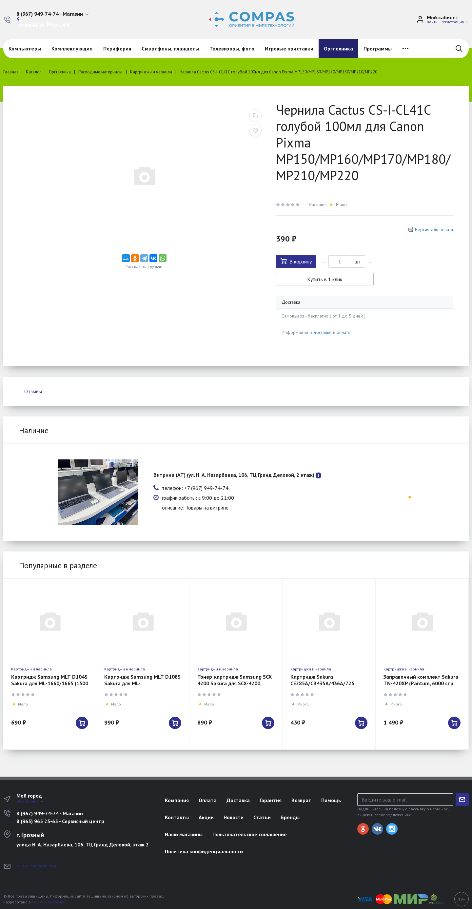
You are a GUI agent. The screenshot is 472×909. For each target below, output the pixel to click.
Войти (432, 21)
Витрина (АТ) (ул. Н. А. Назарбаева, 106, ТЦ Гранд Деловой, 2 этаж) (233, 475)
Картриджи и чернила (31, 669)
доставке (322, 332)
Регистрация (452, 21)
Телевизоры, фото (231, 48)
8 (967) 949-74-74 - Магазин (49, 813)
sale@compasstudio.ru (37, 865)
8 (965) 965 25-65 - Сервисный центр (60, 821)
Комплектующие (72, 48)
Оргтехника (338, 48)
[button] (52, 14)
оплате (343, 332)
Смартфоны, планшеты (170, 48)
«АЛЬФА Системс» (48, 901)
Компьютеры (25, 48)
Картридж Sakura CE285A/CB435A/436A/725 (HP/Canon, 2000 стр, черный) (326, 683)
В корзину (296, 261)
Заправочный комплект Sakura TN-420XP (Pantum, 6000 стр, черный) (421, 683)
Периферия (117, 48)
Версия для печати (434, 229)
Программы (378, 48)
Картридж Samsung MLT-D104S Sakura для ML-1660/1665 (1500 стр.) (49, 683)
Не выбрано (30, 801)
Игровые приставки (289, 48)
